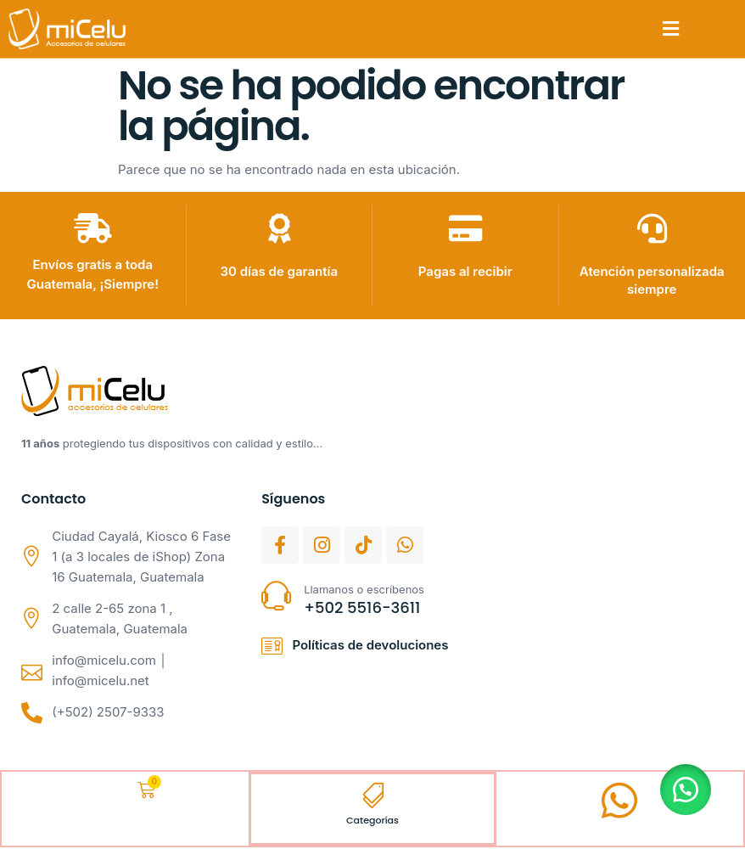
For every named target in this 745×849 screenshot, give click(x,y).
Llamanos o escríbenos (364, 589)
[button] (670, 29)
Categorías (372, 821)
